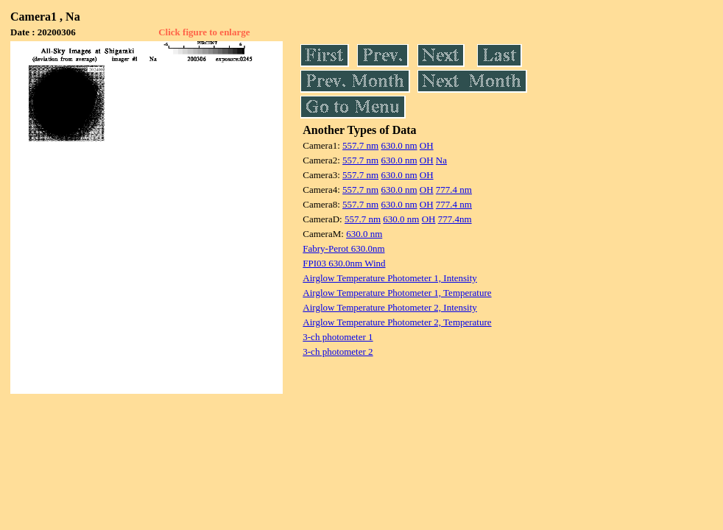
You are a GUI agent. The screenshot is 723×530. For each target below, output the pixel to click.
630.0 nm (399, 145)
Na (441, 160)
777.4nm (455, 219)
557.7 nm (360, 145)
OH (427, 145)
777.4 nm (454, 189)
